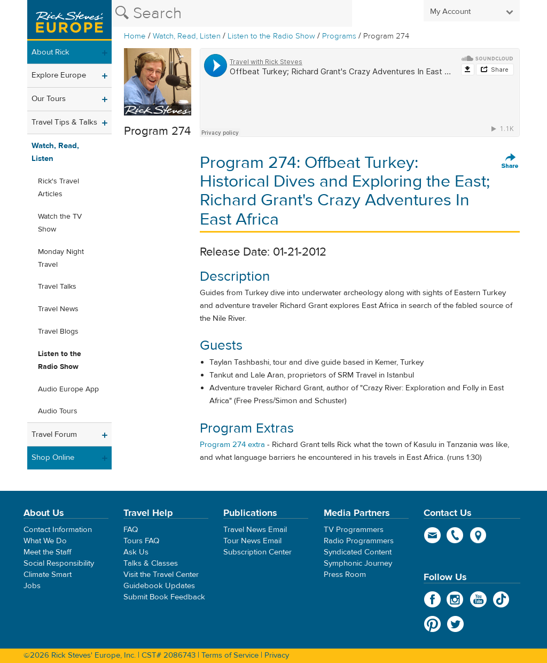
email (432, 535)
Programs (339, 36)
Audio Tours (57, 411)
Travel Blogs (58, 331)
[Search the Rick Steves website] (232, 13)
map (478, 535)
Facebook (432, 599)
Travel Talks (57, 286)
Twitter (455, 624)
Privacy (276, 655)
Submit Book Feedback (164, 597)
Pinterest (432, 624)
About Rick (50, 52)
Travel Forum (54, 434)
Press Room (345, 574)
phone (455, 535)
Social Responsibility (59, 563)
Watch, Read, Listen (187, 36)
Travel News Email (255, 530)
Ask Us (136, 552)
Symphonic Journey (358, 563)
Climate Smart (48, 574)
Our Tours (49, 99)
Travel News (58, 309)
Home (135, 36)
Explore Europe (59, 75)
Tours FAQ (141, 541)
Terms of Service (230, 655)
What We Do (45, 541)
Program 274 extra (232, 445)
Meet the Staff (48, 552)
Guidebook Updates (159, 586)
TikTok (501, 599)
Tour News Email (252, 541)
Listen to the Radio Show (271, 36)
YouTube (478, 599)
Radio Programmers (359, 541)
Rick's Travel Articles (58, 187)
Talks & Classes (150, 563)
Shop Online (53, 457)
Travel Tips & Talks (64, 122)
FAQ (130, 530)
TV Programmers (354, 530)
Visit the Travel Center (161, 574)
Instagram (455, 599)
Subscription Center (257, 552)
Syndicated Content (358, 552)
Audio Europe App (68, 389)
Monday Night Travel (61, 258)
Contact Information (58, 530)
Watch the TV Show (60, 223)
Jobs (32, 586)
